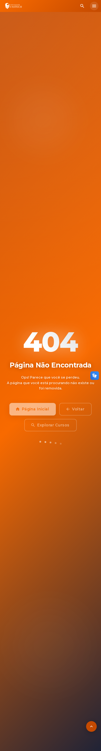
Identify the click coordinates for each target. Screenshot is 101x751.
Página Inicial (32, 411)
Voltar (75, 411)
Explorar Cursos (50, 427)
